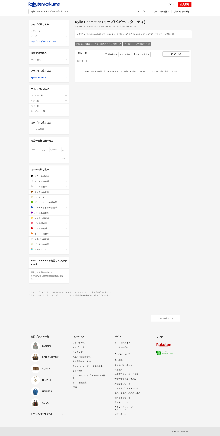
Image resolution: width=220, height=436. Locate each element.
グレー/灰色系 (49, 186)
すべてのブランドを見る (42, 414)
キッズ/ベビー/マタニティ (137, 44)
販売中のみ (111, 54)
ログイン (169, 4)
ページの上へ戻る (166, 318)
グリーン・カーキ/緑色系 (49, 202)
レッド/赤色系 (49, 228)
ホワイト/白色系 (49, 181)
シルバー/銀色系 (49, 239)
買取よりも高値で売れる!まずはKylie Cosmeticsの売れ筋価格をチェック (49, 275)
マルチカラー (49, 249)
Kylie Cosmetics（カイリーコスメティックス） (98, 44)
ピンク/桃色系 (49, 223)
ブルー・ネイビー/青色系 (49, 207)
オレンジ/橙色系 (49, 233)
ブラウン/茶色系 (49, 192)
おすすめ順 (125, 54)
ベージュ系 (49, 197)
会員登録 (184, 4)
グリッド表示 (141, 54)
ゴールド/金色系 (49, 244)
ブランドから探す (182, 11)
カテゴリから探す (161, 11)
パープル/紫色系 (49, 213)
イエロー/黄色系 (49, 218)
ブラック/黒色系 (49, 176)
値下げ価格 (49, 59)
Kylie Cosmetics (49, 77)
